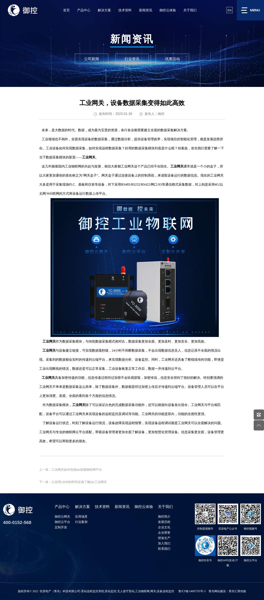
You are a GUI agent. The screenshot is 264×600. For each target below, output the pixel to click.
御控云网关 (62, 516)
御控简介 (164, 516)
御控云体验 (167, 10)
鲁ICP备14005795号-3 (191, 591)
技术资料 (125, 10)
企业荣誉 (164, 532)
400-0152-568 (17, 522)
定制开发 (61, 527)
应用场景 (81, 516)
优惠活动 (172, 59)
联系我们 (164, 548)
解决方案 (104, 10)
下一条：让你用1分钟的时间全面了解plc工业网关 (73, 482)
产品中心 (83, 10)
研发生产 (164, 538)
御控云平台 (62, 522)
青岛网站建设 (217, 591)
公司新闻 (91, 59)
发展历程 (164, 522)
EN (229, 10)
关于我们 (190, 10)
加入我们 (164, 543)
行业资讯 (132, 59)
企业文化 (164, 527)
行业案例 (81, 522)
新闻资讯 (145, 10)
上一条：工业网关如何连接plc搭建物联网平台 (70, 469)
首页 (66, 10)
